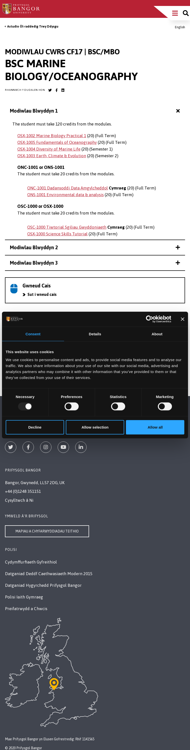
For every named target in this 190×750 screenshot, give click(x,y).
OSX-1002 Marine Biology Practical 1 (51, 135)
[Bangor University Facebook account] (56, 90)
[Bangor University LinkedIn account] (63, 90)
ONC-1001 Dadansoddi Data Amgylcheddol (67, 188)
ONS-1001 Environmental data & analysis (65, 194)
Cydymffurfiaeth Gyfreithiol (31, 562)
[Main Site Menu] (175, 13)
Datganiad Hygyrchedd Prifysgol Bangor (43, 585)
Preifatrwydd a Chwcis (26, 608)
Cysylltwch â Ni (19, 500)
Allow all (155, 427)
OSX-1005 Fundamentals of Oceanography (57, 142)
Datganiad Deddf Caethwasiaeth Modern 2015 (48, 573)
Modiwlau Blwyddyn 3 (95, 263)
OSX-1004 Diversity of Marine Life (48, 149)
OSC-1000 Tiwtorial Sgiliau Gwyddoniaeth (66, 227)
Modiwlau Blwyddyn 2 (95, 247)
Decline (34, 427)
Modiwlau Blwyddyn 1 (95, 111)
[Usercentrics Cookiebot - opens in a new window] (149, 319)
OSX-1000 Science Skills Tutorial (57, 233)
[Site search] (186, 13)
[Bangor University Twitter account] (50, 90)
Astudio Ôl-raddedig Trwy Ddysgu (32, 26)
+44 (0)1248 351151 (23, 491)
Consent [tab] (33, 334)
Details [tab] (95, 334)
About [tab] (157, 334)
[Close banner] (182, 319)
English (180, 27)
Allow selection (94, 427)
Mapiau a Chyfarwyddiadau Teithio (47, 531)
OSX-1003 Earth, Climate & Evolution (51, 155)
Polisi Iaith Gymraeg (24, 596)
